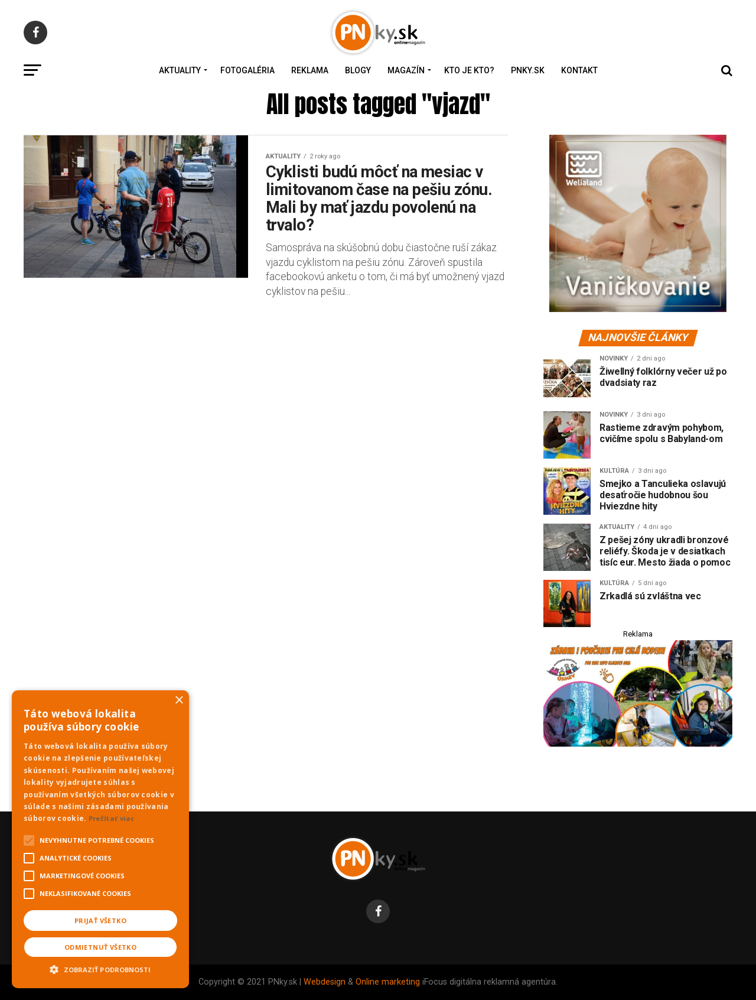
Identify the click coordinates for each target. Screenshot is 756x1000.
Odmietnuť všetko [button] (100, 947)
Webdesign (325, 982)
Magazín (406, 70)
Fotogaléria (247, 70)
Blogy (358, 70)
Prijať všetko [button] (100, 920)
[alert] (100, 839)
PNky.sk (528, 70)
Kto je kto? (469, 70)
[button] (100, 968)
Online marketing (388, 982)
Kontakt (579, 70)
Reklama (309, 70)
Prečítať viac (112, 818)
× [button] (178, 700)
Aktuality (180, 70)
